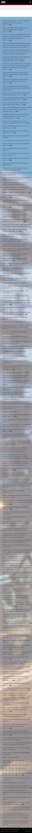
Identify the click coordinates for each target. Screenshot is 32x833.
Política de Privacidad (28, 830)
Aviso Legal (24, 829)
